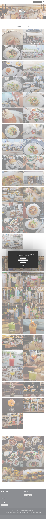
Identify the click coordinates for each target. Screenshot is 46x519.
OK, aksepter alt (23, 258)
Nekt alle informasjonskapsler (23, 260)
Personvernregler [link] (23, 264)
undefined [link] (23, 265)
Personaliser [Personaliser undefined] (23, 262)
